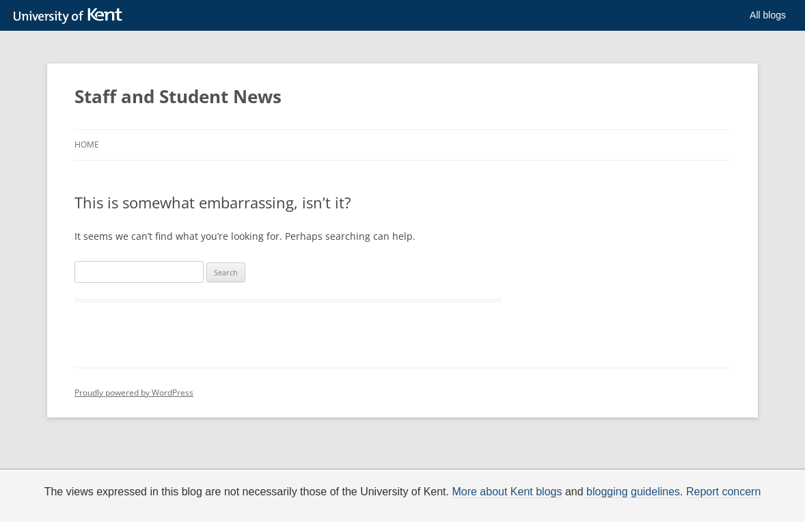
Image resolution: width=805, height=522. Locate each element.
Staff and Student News (178, 96)
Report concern (723, 491)
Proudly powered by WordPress (133, 392)
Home (86, 144)
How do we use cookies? (497, 511)
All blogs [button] (768, 15)
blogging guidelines (633, 491)
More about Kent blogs (507, 491)
